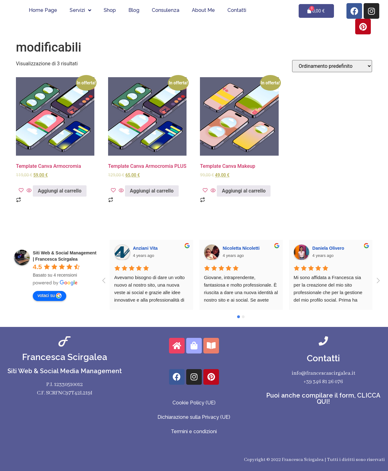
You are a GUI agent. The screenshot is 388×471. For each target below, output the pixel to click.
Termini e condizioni (194, 431)
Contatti (236, 10)
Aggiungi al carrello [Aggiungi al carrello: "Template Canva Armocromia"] (60, 191)
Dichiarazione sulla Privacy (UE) (193, 417)
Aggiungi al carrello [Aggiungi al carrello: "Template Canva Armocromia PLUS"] (152, 191)
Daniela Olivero (328, 248)
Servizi (80, 10)
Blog (133, 10)
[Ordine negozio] (332, 66)
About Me (203, 10)
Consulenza (165, 10)
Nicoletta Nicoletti (241, 248)
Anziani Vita (145, 248)
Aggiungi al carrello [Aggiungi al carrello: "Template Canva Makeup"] (244, 191)
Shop (110, 10)
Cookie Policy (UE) (194, 403)
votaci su (49, 295)
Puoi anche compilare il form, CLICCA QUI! (323, 398)
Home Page (43, 10)
